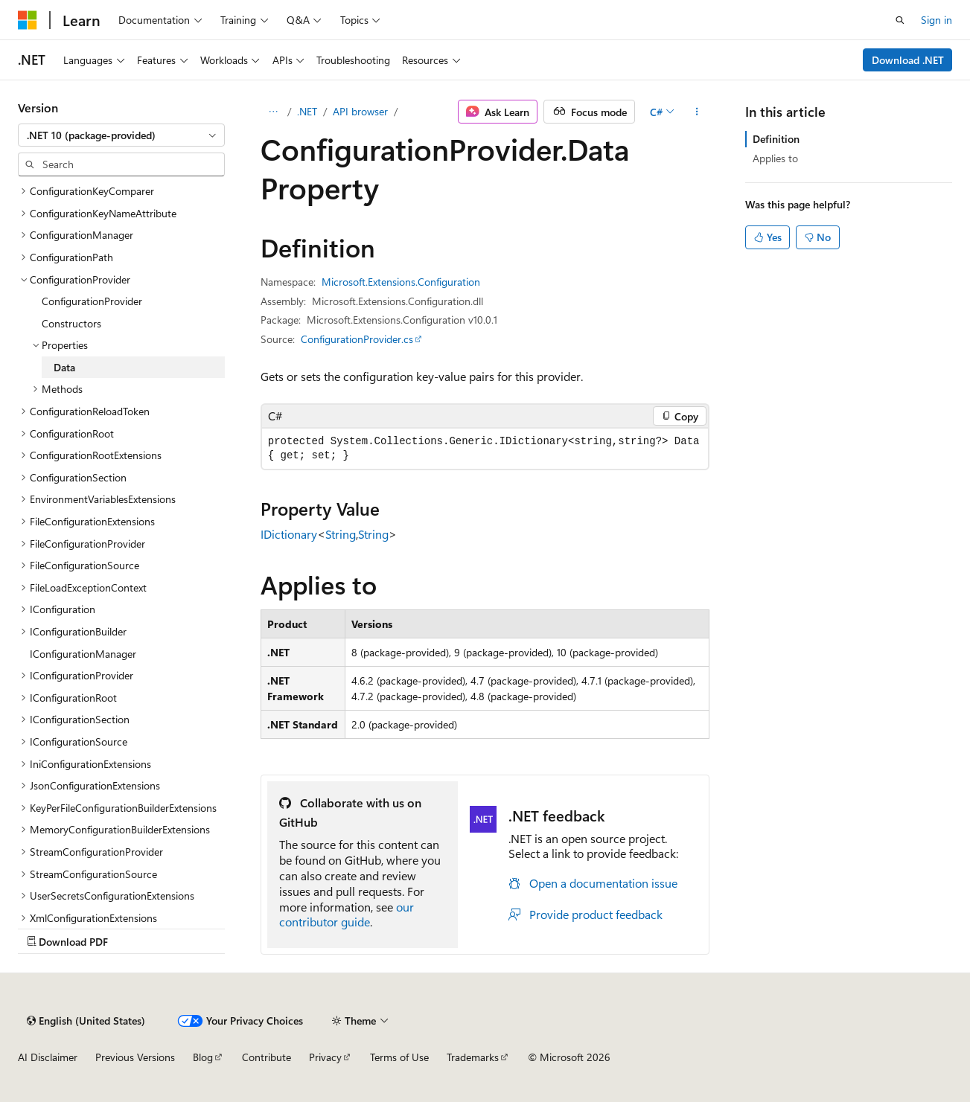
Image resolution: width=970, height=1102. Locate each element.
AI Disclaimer (47, 1057)
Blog (203, 1057)
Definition (776, 139)
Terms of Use (399, 1057)
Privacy (325, 1057)
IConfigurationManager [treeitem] (83, 654)
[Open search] (900, 20)
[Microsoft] (27, 20)
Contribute (266, 1057)
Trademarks (473, 1057)
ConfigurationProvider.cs (357, 339)
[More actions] (696, 112)
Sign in (936, 20)
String (340, 534)
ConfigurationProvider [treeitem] (92, 301)
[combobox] (121, 135)
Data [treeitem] (64, 367)
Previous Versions (135, 1057)
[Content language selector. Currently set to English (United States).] (86, 1021)
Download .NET (908, 60)
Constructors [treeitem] (71, 323)
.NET (307, 111)
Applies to (775, 158)
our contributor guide (346, 914)
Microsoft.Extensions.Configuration (401, 282)
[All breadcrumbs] (274, 112)
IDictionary (289, 534)
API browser (360, 111)
